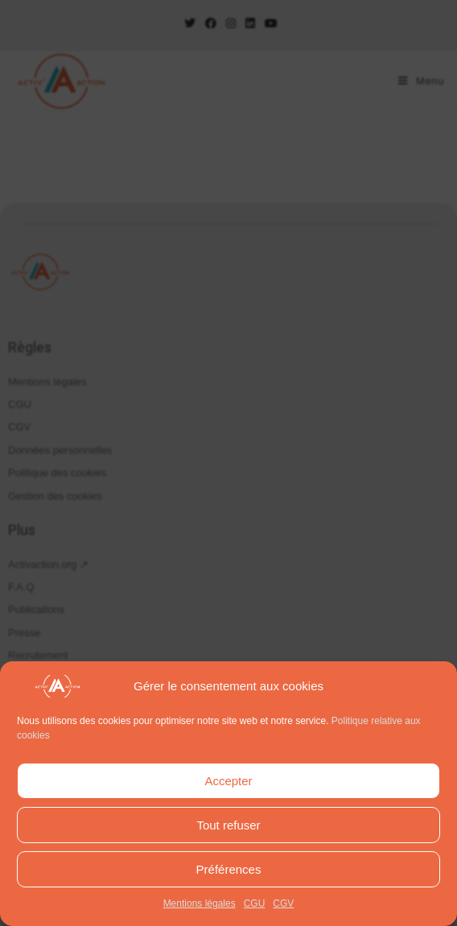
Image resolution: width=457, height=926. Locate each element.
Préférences (228, 869)
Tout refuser (228, 825)
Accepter (228, 781)
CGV (283, 903)
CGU (255, 903)
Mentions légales (199, 903)
